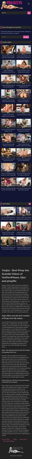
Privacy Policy (23, 439)
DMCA (15, 439)
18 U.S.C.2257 (6, 439)
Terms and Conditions (9, 441)
